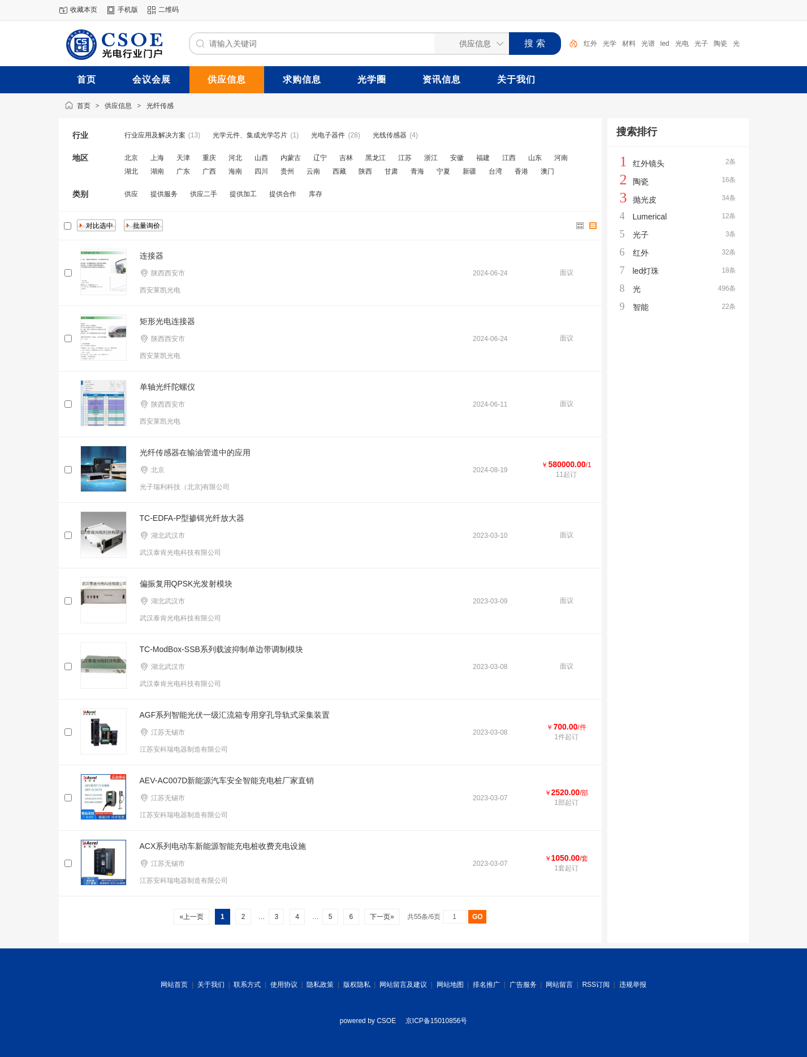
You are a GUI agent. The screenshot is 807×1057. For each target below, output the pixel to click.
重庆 (209, 158)
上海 (157, 158)
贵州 (287, 171)
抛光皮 (645, 199)
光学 (609, 44)
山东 (535, 158)
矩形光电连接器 (167, 321)
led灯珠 (646, 270)
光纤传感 (160, 106)
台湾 (495, 171)
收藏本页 (83, 10)
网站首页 (174, 985)
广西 (209, 171)
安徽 (457, 158)
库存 (315, 194)
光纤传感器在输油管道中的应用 (195, 452)
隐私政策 (320, 985)
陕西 (365, 171)
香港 (521, 171)
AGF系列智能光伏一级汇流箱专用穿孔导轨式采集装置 (235, 714)
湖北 (131, 171)
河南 (561, 158)
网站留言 (559, 985)
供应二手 (203, 194)
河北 (235, 158)
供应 (131, 194)
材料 (629, 44)
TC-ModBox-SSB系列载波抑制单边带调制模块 (221, 649)
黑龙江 (375, 158)
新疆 (469, 171)
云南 (313, 171)
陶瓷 (720, 44)
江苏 (405, 158)
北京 (131, 158)
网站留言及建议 (403, 985)
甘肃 (391, 171)
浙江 (431, 158)
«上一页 (191, 917)
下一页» (382, 917)
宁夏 (443, 171)
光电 (682, 44)
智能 (641, 307)
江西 (509, 158)
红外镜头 (648, 163)
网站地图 (450, 985)
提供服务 (164, 194)
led (665, 44)
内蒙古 (290, 158)
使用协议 (283, 985)
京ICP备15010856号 (436, 1021)
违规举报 (632, 985)
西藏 (339, 171)
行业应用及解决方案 (154, 135)
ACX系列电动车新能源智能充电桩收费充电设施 (223, 846)
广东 (183, 171)
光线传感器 (390, 135)
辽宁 (320, 158)
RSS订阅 (596, 985)
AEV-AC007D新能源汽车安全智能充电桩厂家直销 (227, 780)
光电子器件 (328, 135)
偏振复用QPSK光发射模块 (186, 583)
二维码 (168, 10)
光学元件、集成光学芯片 (250, 135)
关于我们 (211, 985)
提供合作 (282, 194)
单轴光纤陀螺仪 (167, 386)
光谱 (648, 44)
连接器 (151, 255)
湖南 (157, 171)
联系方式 (247, 985)
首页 (83, 106)
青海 (417, 171)
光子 (701, 44)
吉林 (346, 158)
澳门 (547, 171)
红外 (590, 44)
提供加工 (243, 194)
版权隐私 (356, 985)
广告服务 (523, 985)
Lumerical (650, 216)
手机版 (128, 10)
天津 (183, 158)
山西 (261, 158)
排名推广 (486, 985)
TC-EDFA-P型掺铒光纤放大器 (192, 518)
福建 (483, 158)
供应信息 (118, 106)
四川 (261, 171)
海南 (235, 171)
